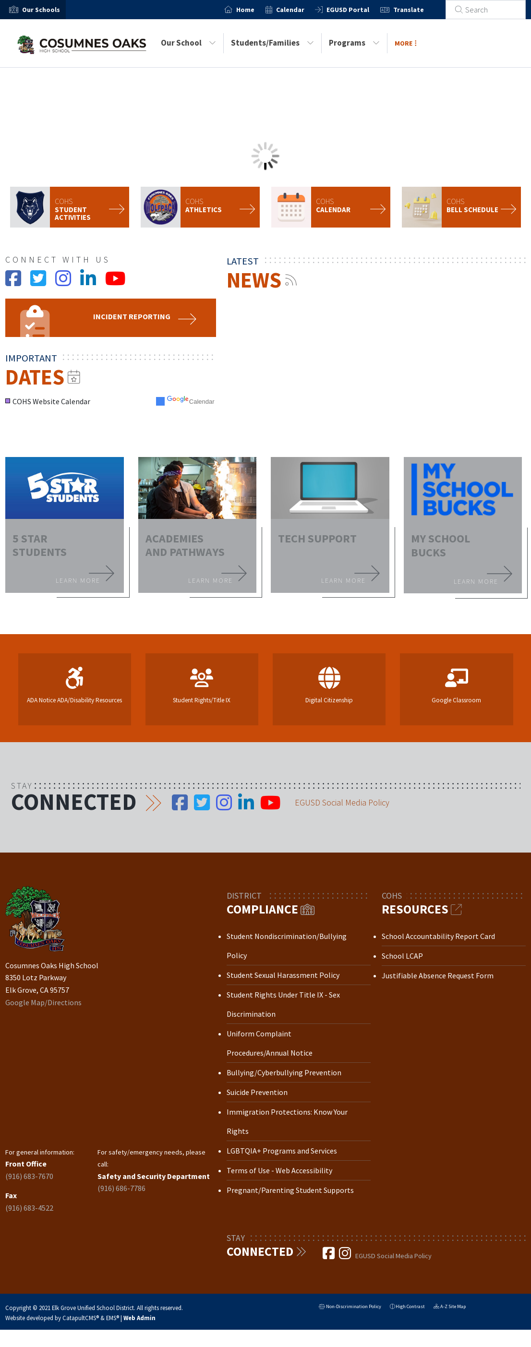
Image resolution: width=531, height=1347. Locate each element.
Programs (354, 42)
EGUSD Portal (359, 9)
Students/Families (272, 42)
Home (256, 9)
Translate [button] (419, 9)
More (406, 43)
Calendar (301, 9)
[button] (41, 9)
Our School (188, 42)
